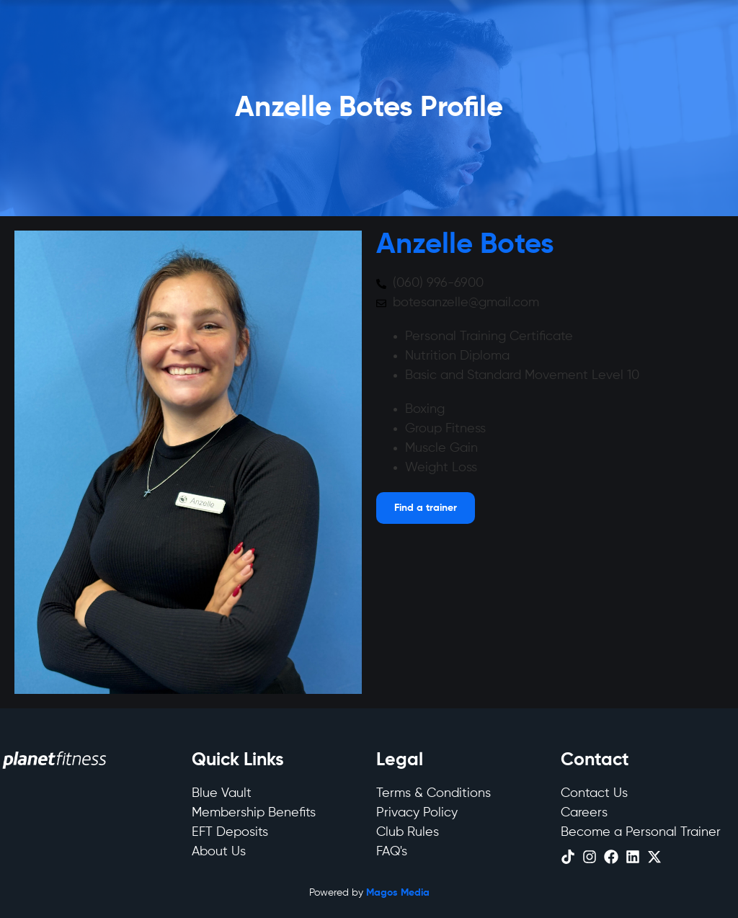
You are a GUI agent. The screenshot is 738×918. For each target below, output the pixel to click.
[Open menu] (425, 508)
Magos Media (398, 893)
